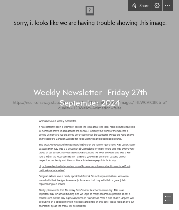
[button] (140, 5)
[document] (89, 105)
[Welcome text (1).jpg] (89, 58)
